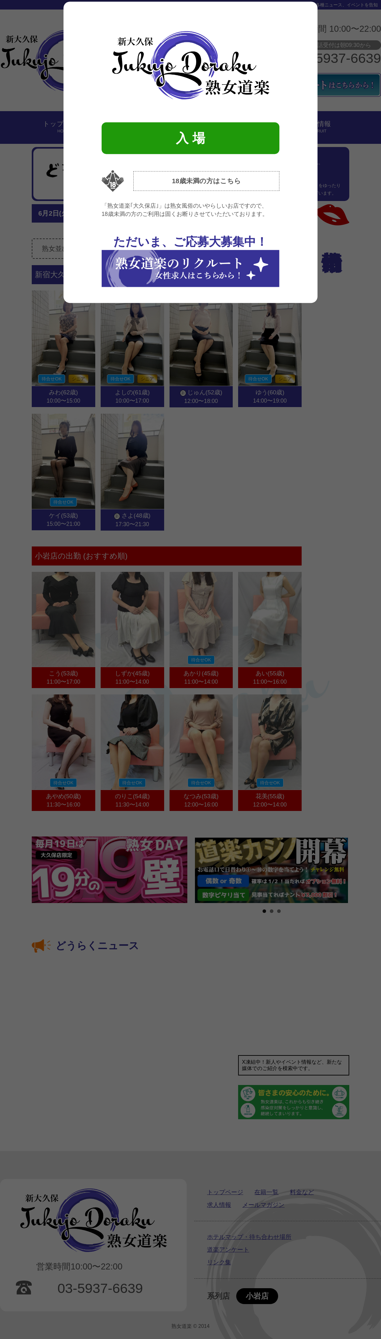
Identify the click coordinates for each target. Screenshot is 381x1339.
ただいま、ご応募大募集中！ (190, 261)
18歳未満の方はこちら (206, 180)
